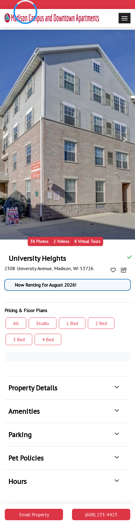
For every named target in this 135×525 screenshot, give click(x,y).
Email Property (34, 515)
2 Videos (61, 241)
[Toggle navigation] (125, 18)
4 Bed (48, 339)
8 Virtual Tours (87, 241)
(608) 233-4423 (101, 515)
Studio (42, 323)
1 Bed (72, 323)
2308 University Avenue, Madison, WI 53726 (48, 268)
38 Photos (39, 241)
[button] (10, 139)
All (16, 323)
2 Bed (101, 323)
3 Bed (19, 339)
